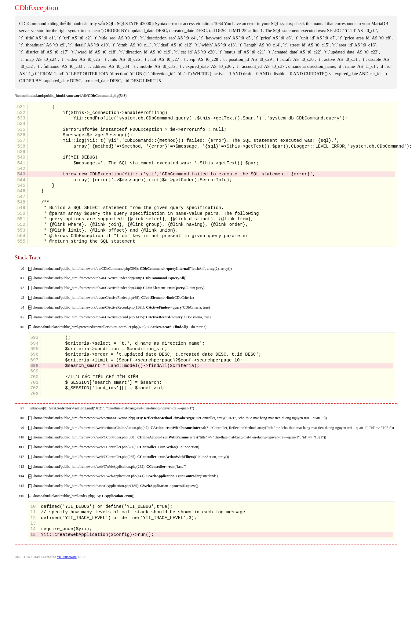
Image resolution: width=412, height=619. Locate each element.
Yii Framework (67, 557)
